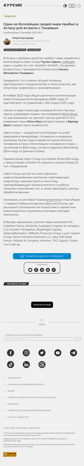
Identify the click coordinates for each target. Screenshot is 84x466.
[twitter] (42, 352)
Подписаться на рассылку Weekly (24, 335)
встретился (53, 199)
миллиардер (34, 50)
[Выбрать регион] (65, 6)
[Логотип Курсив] (12, 5)
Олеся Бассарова (23, 38)
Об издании (14, 378)
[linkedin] (26, 364)
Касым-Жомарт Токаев (15, 50)
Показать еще (42, 304)
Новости (9, 16)
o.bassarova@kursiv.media (24, 44)
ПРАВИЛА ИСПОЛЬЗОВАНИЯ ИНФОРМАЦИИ (29, 411)
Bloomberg (69, 114)
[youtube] (57, 352)
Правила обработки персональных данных (32, 397)
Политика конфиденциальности (26, 385)
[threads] (42, 364)
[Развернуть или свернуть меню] (79, 6)
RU (71, 6)
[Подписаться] (78, 338)
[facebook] (10, 352)
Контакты (13, 404)
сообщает (68, 62)
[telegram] (73, 352)
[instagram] (26, 352)
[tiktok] (10, 364)
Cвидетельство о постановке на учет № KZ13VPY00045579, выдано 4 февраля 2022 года (35, 440)
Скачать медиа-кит (18, 417)
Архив (11, 391)
